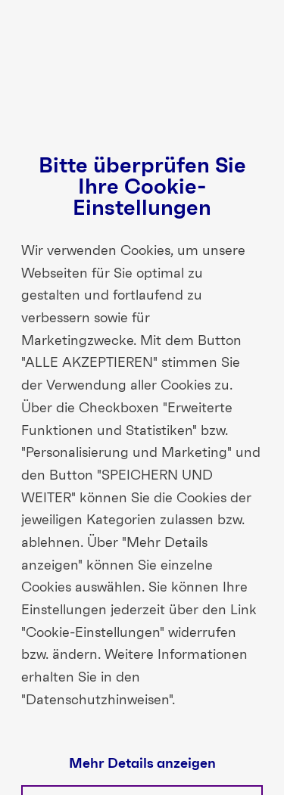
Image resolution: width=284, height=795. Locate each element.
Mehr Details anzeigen (142, 764)
